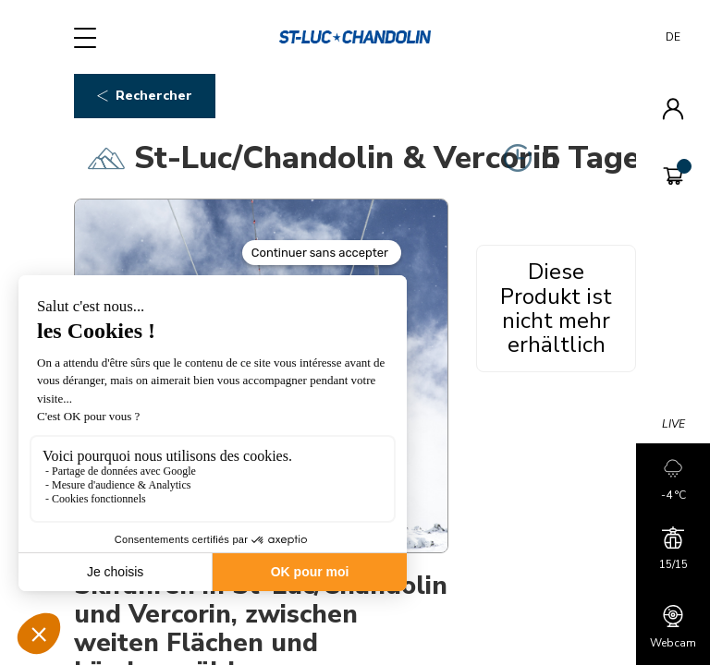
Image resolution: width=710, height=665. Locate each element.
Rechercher (144, 95)
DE (673, 37)
